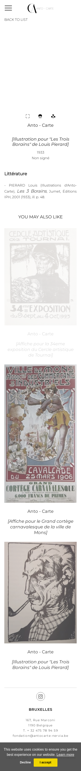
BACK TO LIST (16, 20)
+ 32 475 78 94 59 (42, 730)
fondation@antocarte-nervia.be (40, 736)
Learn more (65, 754)
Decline (25, 762)
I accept (45, 762)
